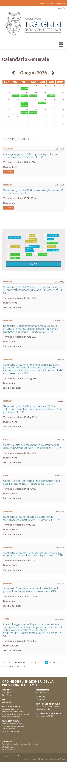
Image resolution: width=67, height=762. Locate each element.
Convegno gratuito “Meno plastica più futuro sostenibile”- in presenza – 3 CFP (30, 156)
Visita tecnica (53, 250)
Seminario (43, 254)
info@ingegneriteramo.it (10, 709)
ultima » (21, 666)
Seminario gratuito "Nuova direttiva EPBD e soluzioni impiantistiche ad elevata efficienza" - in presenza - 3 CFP (32, 409)
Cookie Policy (18, 756)
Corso (29, 254)
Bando (31, 235)
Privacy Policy (7, 756)
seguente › (9, 666)
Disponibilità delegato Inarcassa (32, 249)
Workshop (15, 258)
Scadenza (51, 246)
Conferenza (53, 243)
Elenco (51, 239)
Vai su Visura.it (7, 746)
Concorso (15, 246)
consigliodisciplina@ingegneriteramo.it (15, 714)
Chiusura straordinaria (31, 240)
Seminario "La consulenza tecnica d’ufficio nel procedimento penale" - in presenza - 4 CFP (30, 590)
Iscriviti (8, 172)
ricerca (59, 8)
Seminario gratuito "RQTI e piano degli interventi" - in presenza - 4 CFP (33, 192)
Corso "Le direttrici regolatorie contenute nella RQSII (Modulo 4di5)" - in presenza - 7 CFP (31, 482)
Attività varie (53, 235)
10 (58, 662)
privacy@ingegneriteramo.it (11, 717)
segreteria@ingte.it (17, 724)
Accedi (42, 4)
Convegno (15, 254)
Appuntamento (15, 237)
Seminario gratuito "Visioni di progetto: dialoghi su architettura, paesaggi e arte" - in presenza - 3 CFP (32, 290)
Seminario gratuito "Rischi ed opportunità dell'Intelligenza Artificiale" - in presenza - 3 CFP (32, 518)
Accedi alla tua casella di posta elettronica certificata (20, 744)
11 (63, 662)
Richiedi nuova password (56, 4)
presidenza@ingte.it (18, 726)
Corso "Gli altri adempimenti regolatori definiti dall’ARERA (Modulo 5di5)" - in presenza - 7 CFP (32, 446)
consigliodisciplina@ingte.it (11, 731)
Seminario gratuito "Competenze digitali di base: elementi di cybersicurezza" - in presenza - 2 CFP (33, 554)
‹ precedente (19, 662)
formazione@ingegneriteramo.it (13, 711)
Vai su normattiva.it (8, 749)
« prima (6, 662)
